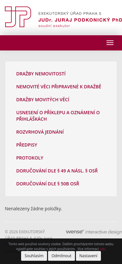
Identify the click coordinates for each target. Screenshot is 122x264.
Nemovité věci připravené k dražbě (58, 86)
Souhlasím (34, 255)
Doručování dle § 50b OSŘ (47, 184)
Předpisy (26, 145)
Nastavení (88, 255)
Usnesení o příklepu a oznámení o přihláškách (58, 115)
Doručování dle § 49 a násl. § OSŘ (57, 171)
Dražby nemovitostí (41, 74)
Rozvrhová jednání (40, 132)
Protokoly (29, 158)
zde (102, 249)
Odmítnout (61, 255)
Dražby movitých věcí (42, 99)
